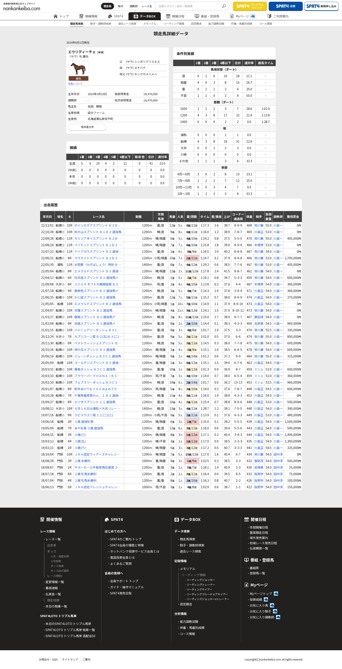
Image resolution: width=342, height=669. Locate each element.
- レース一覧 (52, 539)
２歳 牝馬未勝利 (85, 474)
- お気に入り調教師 (261, 617)
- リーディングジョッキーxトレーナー (207, 599)
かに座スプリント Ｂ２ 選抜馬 (94, 297)
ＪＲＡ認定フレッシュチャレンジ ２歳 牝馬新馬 (97, 487)
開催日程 (175, 16)
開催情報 (88, 16)
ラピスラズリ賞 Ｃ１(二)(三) (93, 415)
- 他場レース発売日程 (262, 543)
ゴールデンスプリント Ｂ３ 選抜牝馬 (97, 362)
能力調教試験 (216, 23)
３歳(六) (80, 447)
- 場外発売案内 (258, 538)
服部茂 (258, 461)
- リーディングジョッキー (200, 580)
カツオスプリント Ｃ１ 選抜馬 (94, 402)
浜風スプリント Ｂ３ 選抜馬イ (94, 323)
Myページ (242, 16)
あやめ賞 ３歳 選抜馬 (88, 428)
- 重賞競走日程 (258, 532)
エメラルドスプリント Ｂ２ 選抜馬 (97, 304)
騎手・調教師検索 (100, 23)
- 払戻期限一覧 (258, 548)
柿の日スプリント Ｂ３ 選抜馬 (94, 349)
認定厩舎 (196, 23)
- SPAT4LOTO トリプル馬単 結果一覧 (69, 630)
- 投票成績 (255, 599)
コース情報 (265, 23)
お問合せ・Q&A (48, 659)
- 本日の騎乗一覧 (55, 606)
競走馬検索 (76, 23)
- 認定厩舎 (185, 604)
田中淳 (278, 454)
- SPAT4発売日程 (120, 593)
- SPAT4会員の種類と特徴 (126, 545)
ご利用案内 (278, 16)
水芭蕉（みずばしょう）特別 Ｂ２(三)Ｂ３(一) (97, 264)
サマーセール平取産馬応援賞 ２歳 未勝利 (97, 467)
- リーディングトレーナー (200, 584)
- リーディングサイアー (198, 589)
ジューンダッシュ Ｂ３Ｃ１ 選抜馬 (97, 356)
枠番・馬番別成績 (241, 23)
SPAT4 (115, 16)
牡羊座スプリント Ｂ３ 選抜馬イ (96, 277)
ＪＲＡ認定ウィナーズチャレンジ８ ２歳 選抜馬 (97, 454)
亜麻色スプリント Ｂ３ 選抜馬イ (96, 290)
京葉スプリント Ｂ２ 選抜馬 (93, 310)
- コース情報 (186, 633)
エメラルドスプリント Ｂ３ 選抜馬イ (97, 271)
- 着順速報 (51, 588)
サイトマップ (70, 659)
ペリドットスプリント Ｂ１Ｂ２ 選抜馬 (97, 245)
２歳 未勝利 (82, 461)
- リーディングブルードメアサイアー (206, 594)
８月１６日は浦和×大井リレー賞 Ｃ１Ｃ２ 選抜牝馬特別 (97, 408)
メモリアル (149, 23)
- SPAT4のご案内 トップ (124, 539)
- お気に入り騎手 (259, 611)
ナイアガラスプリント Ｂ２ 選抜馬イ (97, 251)
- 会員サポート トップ (123, 581)
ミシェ (258, 369)
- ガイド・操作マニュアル (126, 587)
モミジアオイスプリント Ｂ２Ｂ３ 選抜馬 (97, 238)
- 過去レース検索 (189, 551)
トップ (61, 16)
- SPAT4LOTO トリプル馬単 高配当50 (69, 636)
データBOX (145, 16)
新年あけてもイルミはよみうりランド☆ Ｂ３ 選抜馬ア (97, 389)
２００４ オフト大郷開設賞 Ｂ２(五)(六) (96, 284)
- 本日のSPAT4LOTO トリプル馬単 (67, 623)
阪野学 (258, 474)
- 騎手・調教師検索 (191, 545)
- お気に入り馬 (258, 605)
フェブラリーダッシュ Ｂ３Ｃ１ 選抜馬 (97, 382)
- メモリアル (186, 569)
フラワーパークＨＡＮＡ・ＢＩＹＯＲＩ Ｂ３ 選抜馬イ (97, 376)
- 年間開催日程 (258, 527)
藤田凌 (258, 317)
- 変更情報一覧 (54, 582)
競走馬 (107, 6)
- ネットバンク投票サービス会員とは (133, 551)
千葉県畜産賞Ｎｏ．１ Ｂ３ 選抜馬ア (97, 395)
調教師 (134, 6)
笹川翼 (258, 225)
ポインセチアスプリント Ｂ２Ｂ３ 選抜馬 (97, 225)
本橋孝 (258, 245)
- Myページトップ (260, 593)
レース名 (147, 6)
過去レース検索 (127, 23)
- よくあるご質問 (120, 563)
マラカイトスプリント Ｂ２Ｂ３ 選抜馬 (97, 258)
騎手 (120, 6)
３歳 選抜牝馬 (83, 421)
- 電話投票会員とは (121, 557)
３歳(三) (80, 434)
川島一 (278, 225)
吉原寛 (258, 323)
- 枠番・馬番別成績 (191, 627)
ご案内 (86, 659)
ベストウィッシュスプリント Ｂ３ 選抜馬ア (97, 343)
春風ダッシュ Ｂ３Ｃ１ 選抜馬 (94, 369)
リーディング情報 (173, 23)
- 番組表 (253, 568)
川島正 (258, 232)
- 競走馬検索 (186, 539)
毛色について (75, 83)
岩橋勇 (258, 467)
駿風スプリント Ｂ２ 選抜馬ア (94, 317)
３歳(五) (80, 441)
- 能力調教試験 (188, 621)
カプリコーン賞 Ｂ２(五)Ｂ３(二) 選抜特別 (98, 336)
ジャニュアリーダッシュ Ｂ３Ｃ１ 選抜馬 (97, 330)
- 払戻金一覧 (52, 594)
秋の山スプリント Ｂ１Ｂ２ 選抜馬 (97, 232)
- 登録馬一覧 (256, 573)
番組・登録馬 (207, 16)
